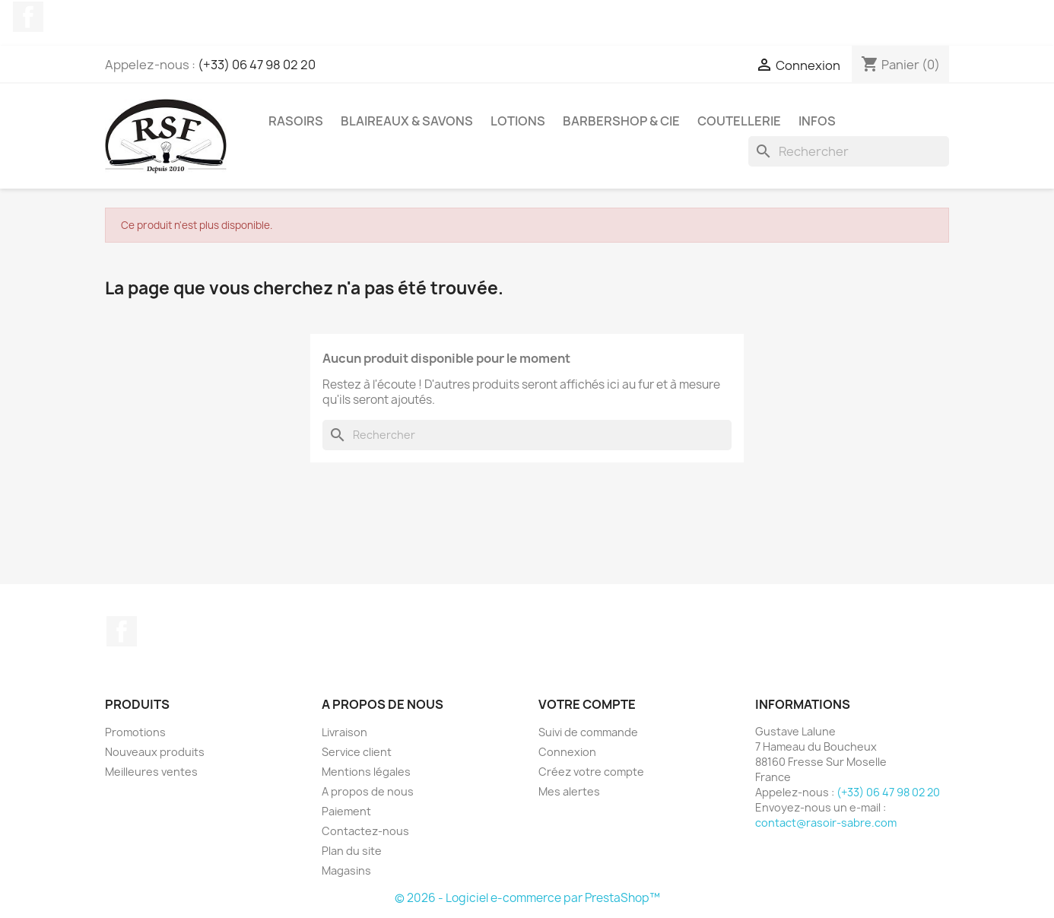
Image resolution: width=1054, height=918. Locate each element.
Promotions (135, 732)
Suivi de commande (588, 732)
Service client (357, 752)
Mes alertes (569, 791)
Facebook (28, 17)
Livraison (344, 732)
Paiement (346, 811)
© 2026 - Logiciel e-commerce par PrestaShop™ (527, 898)
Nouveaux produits (155, 752)
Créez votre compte (591, 771)
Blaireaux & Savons (407, 121)
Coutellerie (739, 121)
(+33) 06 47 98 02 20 (257, 64)
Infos (817, 121)
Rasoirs (295, 121)
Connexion (567, 752)
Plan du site (352, 850)
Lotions (517, 121)
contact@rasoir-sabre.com (826, 822)
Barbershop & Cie (621, 121)
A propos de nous (368, 791)
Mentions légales (366, 771)
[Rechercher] (848, 151)
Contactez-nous (365, 831)
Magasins (346, 870)
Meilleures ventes (151, 771)
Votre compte (587, 704)
